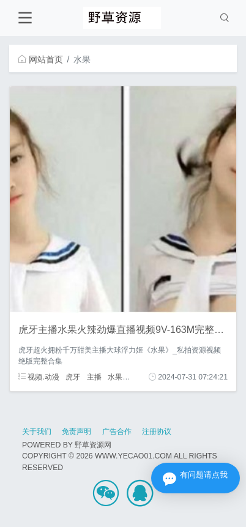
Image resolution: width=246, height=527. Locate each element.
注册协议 (156, 431)
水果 (115, 377)
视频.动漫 (38, 377)
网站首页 (40, 59)
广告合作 (117, 431)
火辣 (136, 377)
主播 (94, 377)
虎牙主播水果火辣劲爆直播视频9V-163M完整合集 (126, 329)
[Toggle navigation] (25, 18)
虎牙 (72, 377)
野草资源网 (93, 445)
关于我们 (36, 431)
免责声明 (76, 431)
